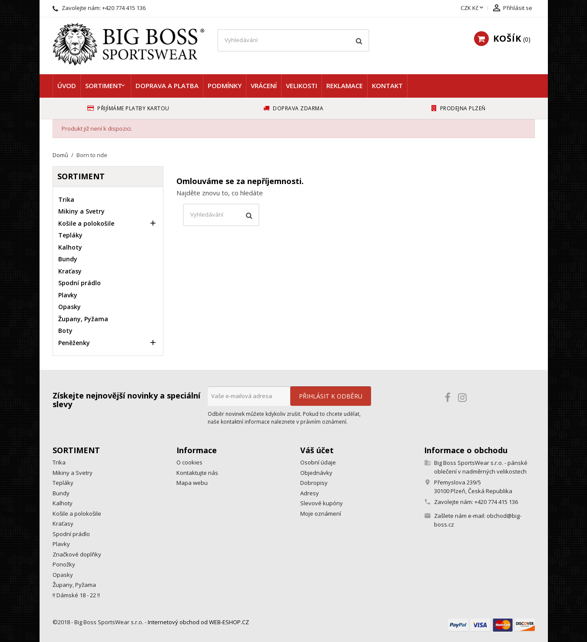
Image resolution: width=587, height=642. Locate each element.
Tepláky (70, 235)
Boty (65, 330)
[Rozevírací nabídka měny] (473, 8)
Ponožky (64, 564)
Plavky (67, 295)
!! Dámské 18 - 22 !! (76, 595)
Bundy (67, 259)
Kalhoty (70, 247)
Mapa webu (192, 483)
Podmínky (225, 85)
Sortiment (103, 85)
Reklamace (344, 85)
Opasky (69, 307)
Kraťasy (70, 271)
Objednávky (316, 473)
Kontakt (387, 85)
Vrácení (264, 85)
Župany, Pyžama (83, 319)
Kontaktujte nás (197, 473)
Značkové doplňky (77, 554)
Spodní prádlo (79, 283)
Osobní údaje (318, 462)
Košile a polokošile (86, 223)
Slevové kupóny (321, 503)
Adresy (309, 493)
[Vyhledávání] (293, 40)
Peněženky (74, 343)
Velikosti (301, 85)
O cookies (189, 462)
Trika (66, 199)
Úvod (66, 85)
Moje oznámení (320, 513)
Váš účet (317, 450)
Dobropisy (314, 483)
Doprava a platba (167, 85)
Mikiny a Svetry (81, 211)
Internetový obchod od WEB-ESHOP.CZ (198, 622)
